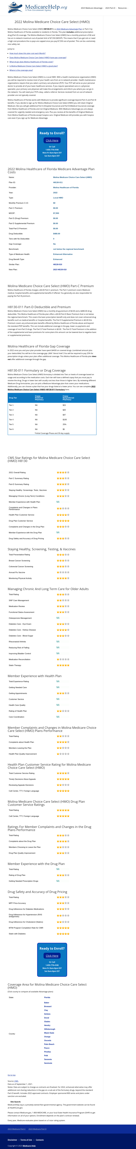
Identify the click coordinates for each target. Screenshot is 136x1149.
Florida (47, 997)
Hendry (47, 1025)
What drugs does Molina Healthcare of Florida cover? (31, 62)
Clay (46, 1010)
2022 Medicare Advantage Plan (69, 29)
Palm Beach (49, 1044)
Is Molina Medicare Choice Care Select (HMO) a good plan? (33, 66)
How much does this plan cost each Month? (27, 53)
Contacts (40, 1140)
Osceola (47, 1040)
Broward (47, 1006)
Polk (46, 1056)
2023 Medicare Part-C (17, 1129)
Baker (46, 1003)
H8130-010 (57, 264)
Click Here (52, 140)
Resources (122, 8)
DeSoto (47, 1014)
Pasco (46, 1048)
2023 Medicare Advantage (92, 8)
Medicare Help (29, 1146)
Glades (47, 1022)
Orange (47, 1037)
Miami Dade (49, 1033)
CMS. (16, 1081)
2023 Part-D (110, 8)
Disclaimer (12, 1140)
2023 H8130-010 (59, 270)
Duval (46, 1018)
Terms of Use (26, 1140)
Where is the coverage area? (21, 70)
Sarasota (48, 1059)
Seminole (48, 1063)
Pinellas (47, 1052)
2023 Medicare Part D (37, 1129)
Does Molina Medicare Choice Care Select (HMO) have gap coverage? (37, 57)
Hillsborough (49, 1029)
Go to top (12, 1075)
